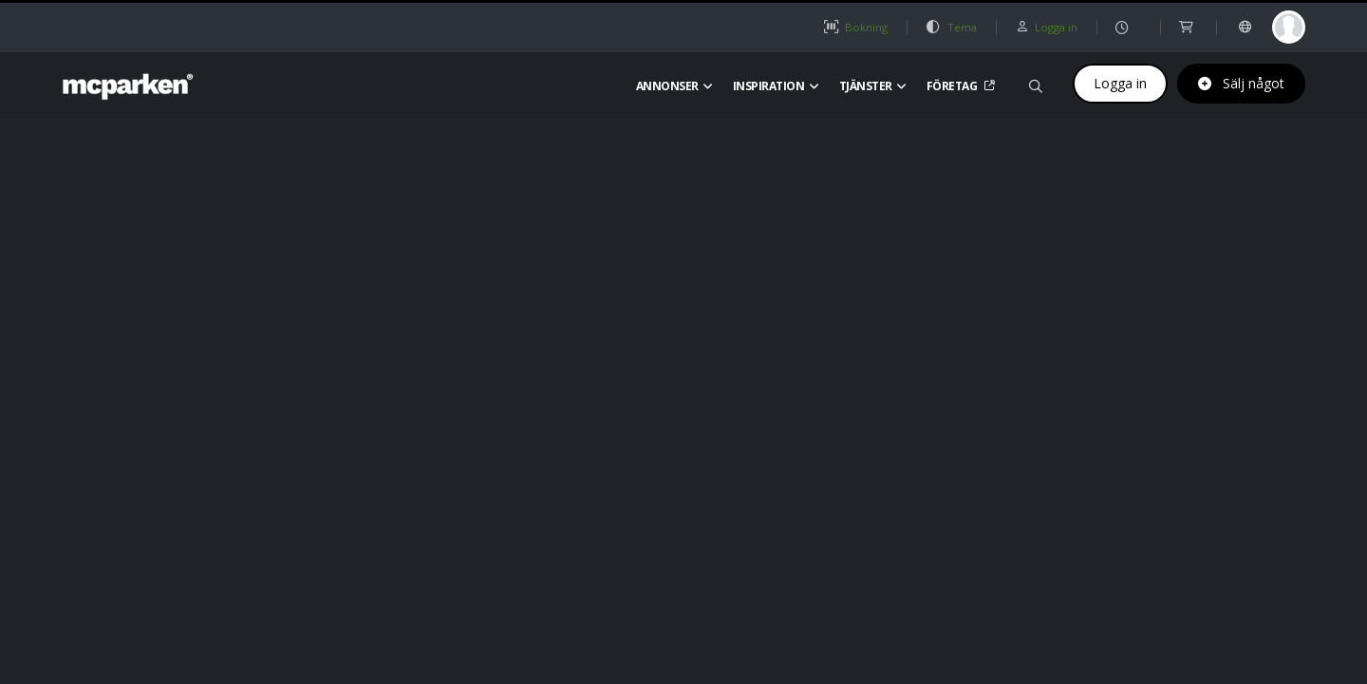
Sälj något (1241, 83)
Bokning (855, 27)
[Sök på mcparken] (1035, 83)
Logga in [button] (1046, 27)
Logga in (1120, 83)
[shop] (1188, 27)
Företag (958, 86)
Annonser (674, 86)
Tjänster (873, 86)
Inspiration (776, 86)
